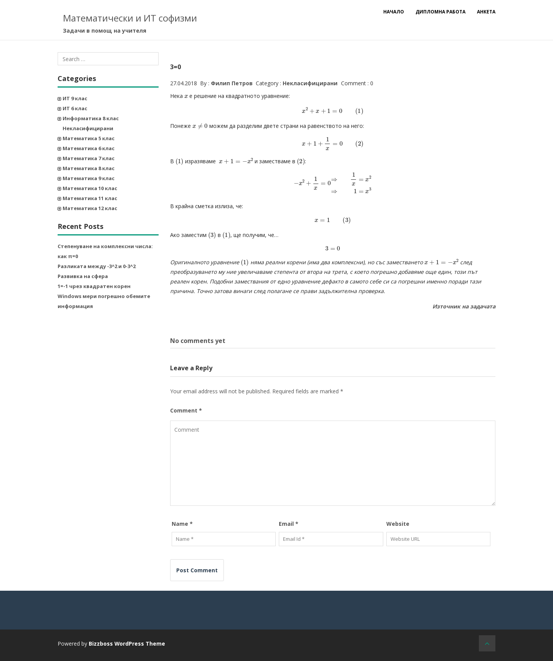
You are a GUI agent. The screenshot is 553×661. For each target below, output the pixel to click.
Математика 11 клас (90, 198)
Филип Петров (232, 83)
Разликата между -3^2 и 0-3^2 (97, 266)
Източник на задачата (463, 306)
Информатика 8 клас (91, 118)
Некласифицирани (88, 128)
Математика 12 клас (90, 208)
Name (182, 523)
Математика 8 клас (88, 168)
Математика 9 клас (88, 178)
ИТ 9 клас (75, 98)
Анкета (486, 11)
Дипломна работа (440, 11)
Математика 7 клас (88, 158)
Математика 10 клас (90, 188)
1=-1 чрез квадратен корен (94, 286)
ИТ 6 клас (75, 108)
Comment (186, 410)
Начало (393, 11)
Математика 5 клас (88, 138)
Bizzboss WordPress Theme (127, 643)
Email (288, 523)
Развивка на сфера (83, 276)
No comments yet (197, 340)
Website (397, 523)
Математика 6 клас (88, 148)
